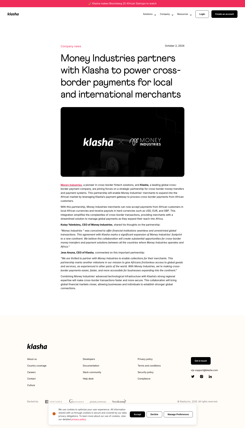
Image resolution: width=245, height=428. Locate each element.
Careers (32, 372)
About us (32, 359)
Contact (31, 378)
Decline (154, 414)
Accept (137, 414)
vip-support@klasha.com (203, 370)
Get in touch (198, 360)
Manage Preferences (178, 414)
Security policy (144, 372)
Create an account (224, 13)
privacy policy (78, 419)
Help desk (88, 378)
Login (202, 13)
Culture (31, 385)
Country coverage (37, 365)
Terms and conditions (148, 365)
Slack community (92, 372)
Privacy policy (143, 359)
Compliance (142, 378)
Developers (88, 359)
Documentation (91, 365)
